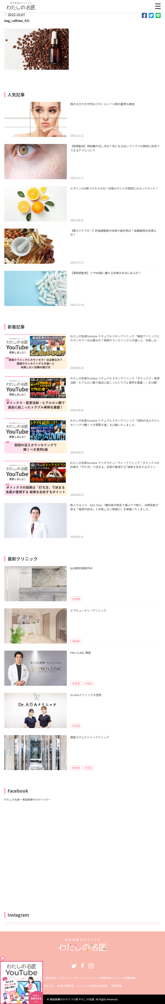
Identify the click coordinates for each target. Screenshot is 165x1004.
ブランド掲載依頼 (125, 978)
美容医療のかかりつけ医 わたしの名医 (72, 999)
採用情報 (116, 985)
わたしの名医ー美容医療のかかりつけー (27, 799)
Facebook (82, 965)
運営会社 (51, 978)
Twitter (73, 965)
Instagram (91, 965)
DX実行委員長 (65, 985)
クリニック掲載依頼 (100, 978)
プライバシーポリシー (72, 978)
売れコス (49, 985)
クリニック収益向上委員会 (92, 985)
